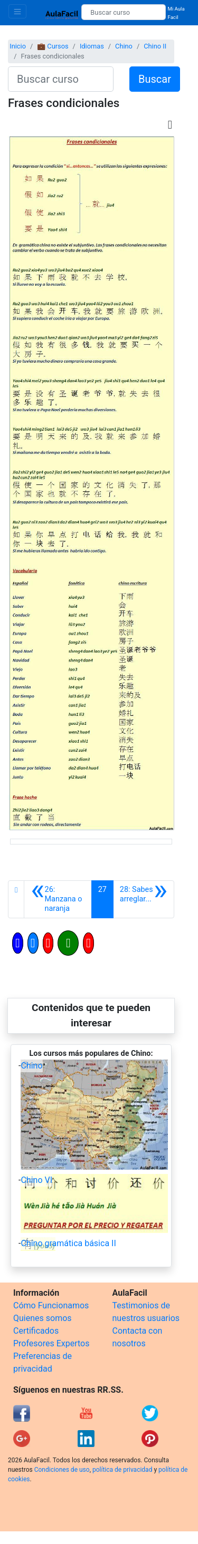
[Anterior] (57, 899)
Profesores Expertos (51, 1343)
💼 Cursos (52, 46)
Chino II (155, 46)
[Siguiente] (143, 899)
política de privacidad (122, 1469)
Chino (124, 46)
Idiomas (92, 46)
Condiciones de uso (62, 1469)
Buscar (154, 79)
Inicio (18, 46)
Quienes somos (42, 1318)
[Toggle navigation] (17, 11)
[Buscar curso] (123, 12)
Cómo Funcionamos (51, 1305)
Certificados (36, 1331)
